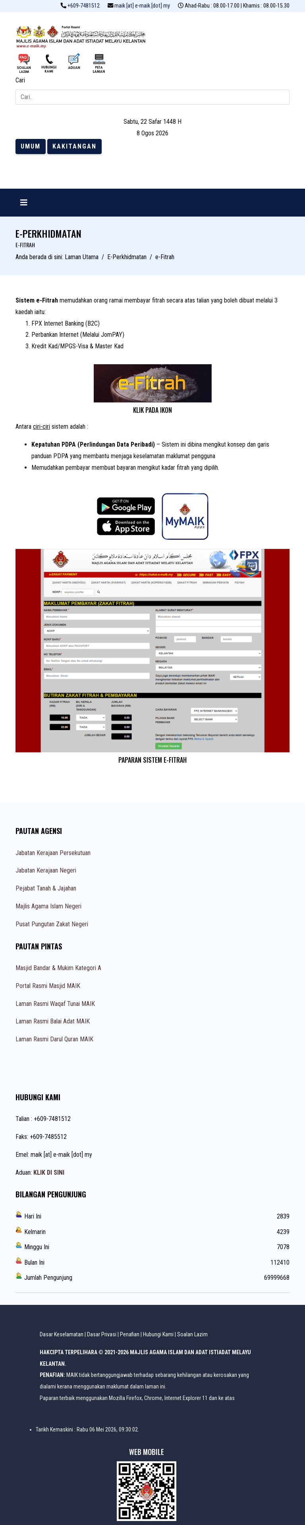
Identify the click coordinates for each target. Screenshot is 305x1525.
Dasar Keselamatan (61, 1334)
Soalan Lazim (192, 1334)
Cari (20, 80)
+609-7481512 (84, 5)
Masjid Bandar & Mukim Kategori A (58, 968)
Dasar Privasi (101, 1334)
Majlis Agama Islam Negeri (48, 906)
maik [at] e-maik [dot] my (142, 5)
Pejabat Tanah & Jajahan (45, 888)
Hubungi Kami (158, 1334)
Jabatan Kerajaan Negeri (45, 870)
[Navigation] (23, 203)
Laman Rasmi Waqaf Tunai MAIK (55, 1004)
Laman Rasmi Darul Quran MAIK (54, 1039)
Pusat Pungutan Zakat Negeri (51, 924)
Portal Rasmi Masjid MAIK (47, 986)
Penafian (129, 1334)
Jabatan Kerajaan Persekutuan (53, 853)
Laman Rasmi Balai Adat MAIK (52, 1021)
